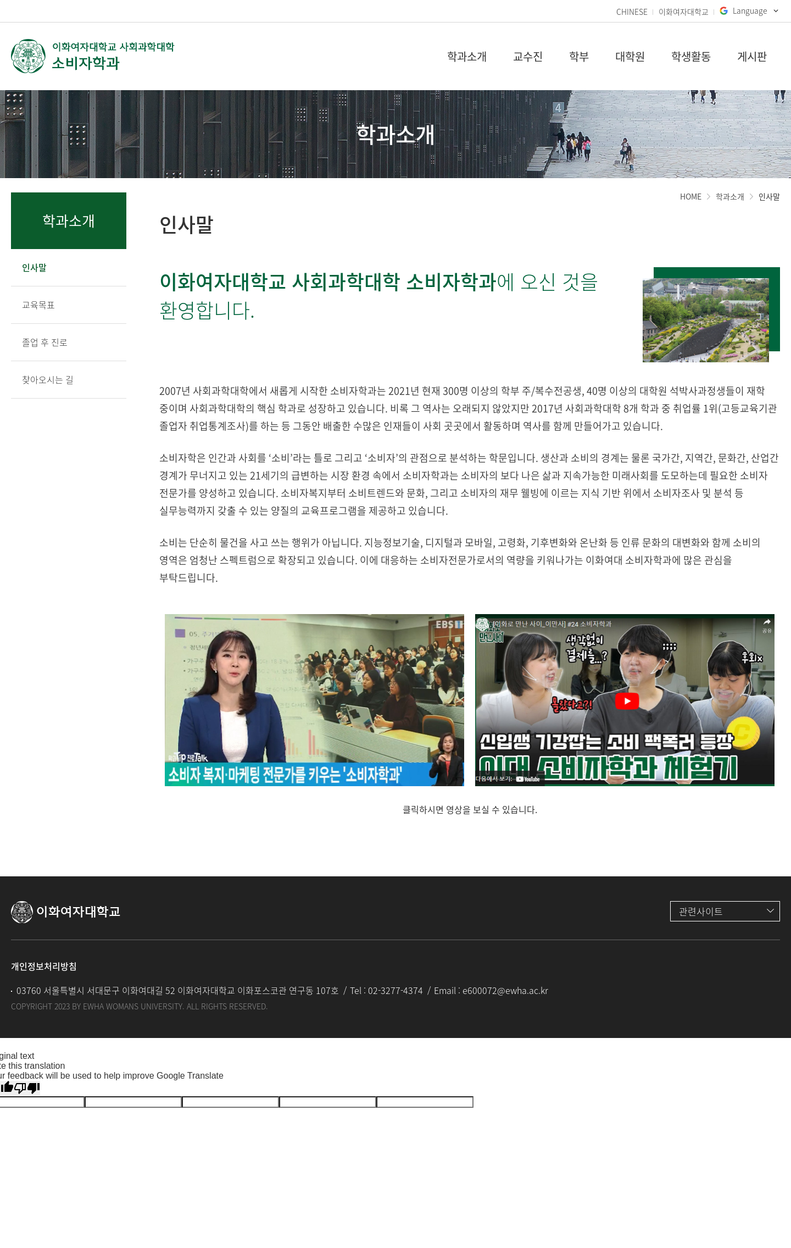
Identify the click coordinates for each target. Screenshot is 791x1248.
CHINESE (632, 11)
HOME (690, 196)
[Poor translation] (27, 1088)
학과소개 (730, 196)
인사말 (769, 196)
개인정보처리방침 (44, 966)
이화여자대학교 (684, 11)
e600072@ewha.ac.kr (505, 990)
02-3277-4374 (395, 990)
